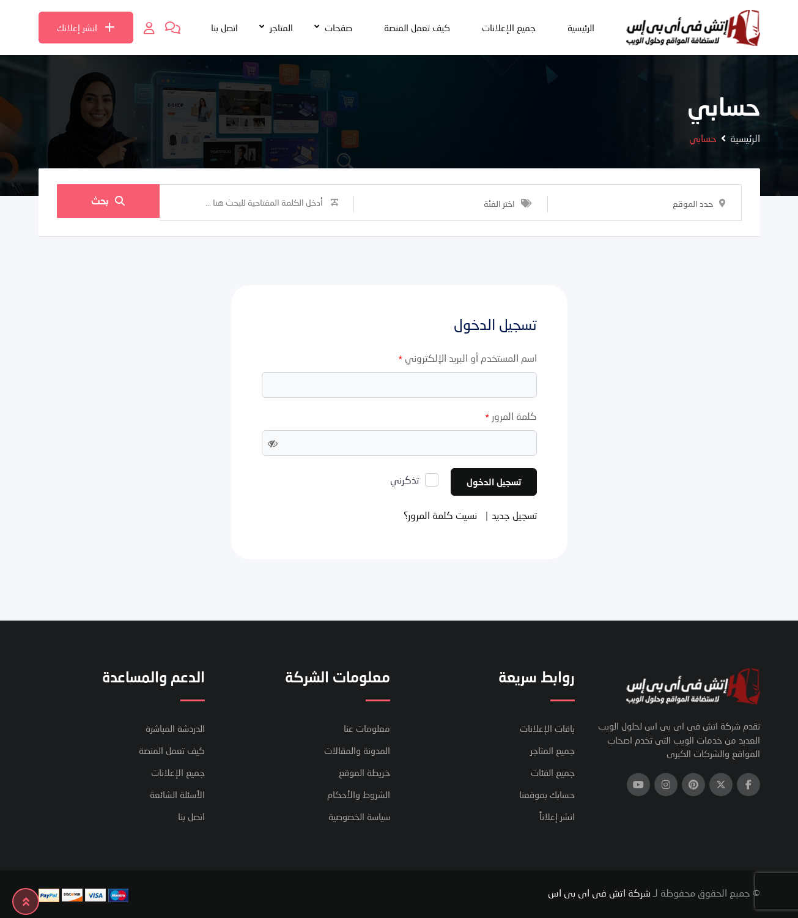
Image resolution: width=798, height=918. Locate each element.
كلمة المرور (511, 416)
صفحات (338, 27)
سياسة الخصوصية (359, 816)
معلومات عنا (367, 728)
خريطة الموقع (364, 772)
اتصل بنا (224, 27)
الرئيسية (580, 27)
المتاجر (281, 27)
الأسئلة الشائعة (177, 794)
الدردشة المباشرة (175, 728)
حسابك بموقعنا (547, 794)
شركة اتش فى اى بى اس (599, 892)
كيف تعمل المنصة (417, 27)
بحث (108, 202)
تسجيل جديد (514, 515)
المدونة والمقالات (357, 750)
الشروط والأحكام (358, 794)
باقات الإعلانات (547, 728)
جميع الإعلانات (509, 27)
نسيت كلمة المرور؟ (440, 515)
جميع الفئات (553, 772)
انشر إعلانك (86, 27)
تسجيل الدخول (494, 481)
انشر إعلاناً (557, 816)
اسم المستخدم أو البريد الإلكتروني (467, 358)
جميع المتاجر (552, 750)
